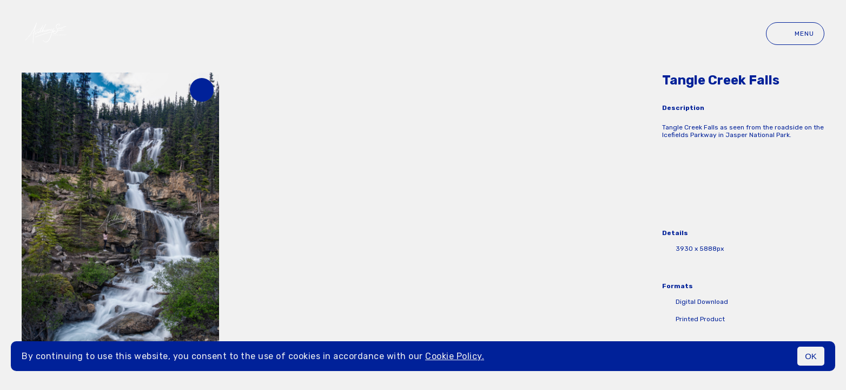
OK (811, 356)
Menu (795, 33)
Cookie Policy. (454, 356)
